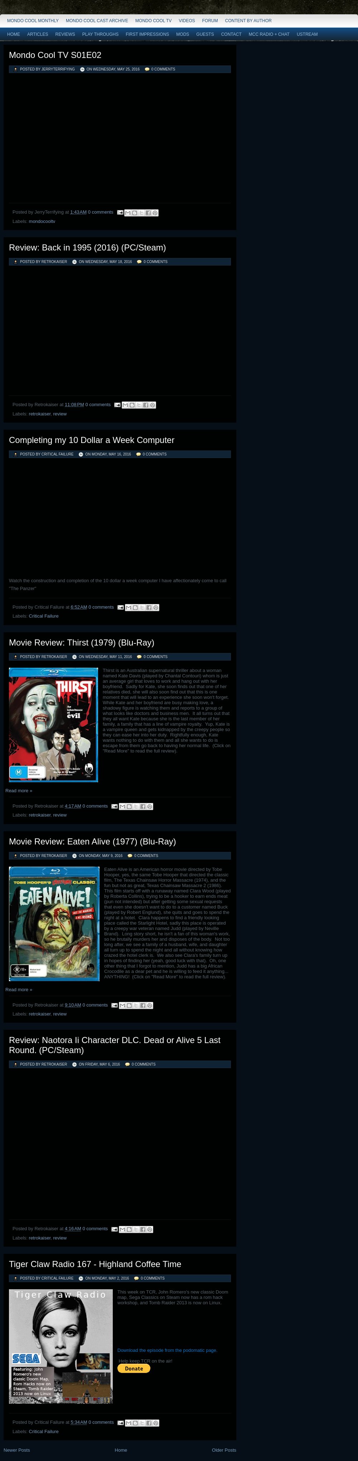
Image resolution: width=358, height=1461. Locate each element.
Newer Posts (17, 1450)
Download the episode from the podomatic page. (167, 1350)
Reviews (65, 34)
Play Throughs (100, 34)
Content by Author (248, 20)
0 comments (163, 69)
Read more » (18, 790)
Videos (187, 20)
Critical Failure (44, 616)
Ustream (307, 34)
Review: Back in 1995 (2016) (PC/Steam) (87, 247)
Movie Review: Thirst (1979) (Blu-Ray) (81, 642)
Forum (210, 20)
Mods (182, 34)
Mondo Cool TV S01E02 (55, 55)
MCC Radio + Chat (269, 34)
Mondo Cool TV (153, 20)
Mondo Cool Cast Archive (97, 20)
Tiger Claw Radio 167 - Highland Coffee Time (95, 1264)
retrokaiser (40, 414)
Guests (205, 34)
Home (13, 34)
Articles (37, 34)
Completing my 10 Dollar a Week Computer (91, 440)
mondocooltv (42, 221)
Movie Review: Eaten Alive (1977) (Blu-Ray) (92, 841)
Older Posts (224, 1450)
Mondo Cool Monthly (33, 20)
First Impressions (147, 34)
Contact (231, 34)
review (60, 414)
